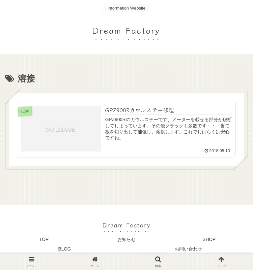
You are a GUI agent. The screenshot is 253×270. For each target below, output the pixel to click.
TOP (44, 239)
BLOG (64, 249)
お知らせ (126, 239)
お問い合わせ (188, 249)
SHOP (209, 239)
